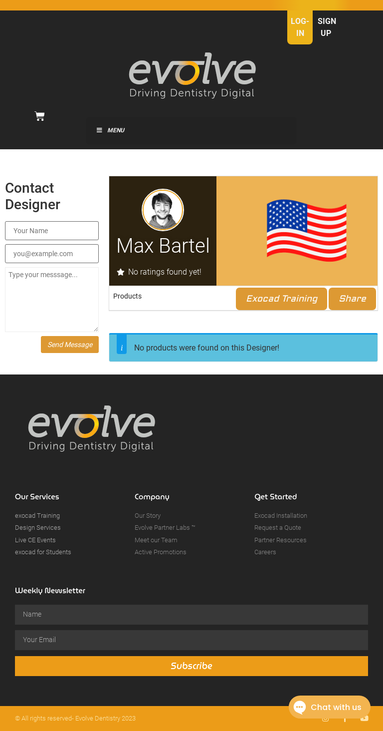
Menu (110, 130)
